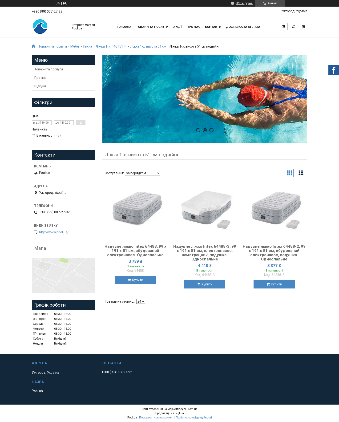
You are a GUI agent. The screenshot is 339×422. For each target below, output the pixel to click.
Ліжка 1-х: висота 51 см (148, 46)
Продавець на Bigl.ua (169, 413)
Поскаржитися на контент (156, 417)
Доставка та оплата (243, 26)
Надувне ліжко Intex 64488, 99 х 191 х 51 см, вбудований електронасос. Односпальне (135, 250)
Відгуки (40, 86)
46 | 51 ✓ (120, 46)
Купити (137, 280)
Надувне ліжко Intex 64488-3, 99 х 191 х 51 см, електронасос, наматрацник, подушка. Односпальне (204, 252)
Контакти (213, 26)
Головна (124, 26)
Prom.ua (192, 409)
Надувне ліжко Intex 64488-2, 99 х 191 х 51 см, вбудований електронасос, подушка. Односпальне (274, 252)
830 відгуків (244, 3)
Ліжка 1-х (103, 46)
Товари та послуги (152, 26)
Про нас (193, 26)
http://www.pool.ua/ (54, 232)
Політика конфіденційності (194, 417)
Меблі (75, 46)
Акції (177, 26)
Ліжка (87, 46)
